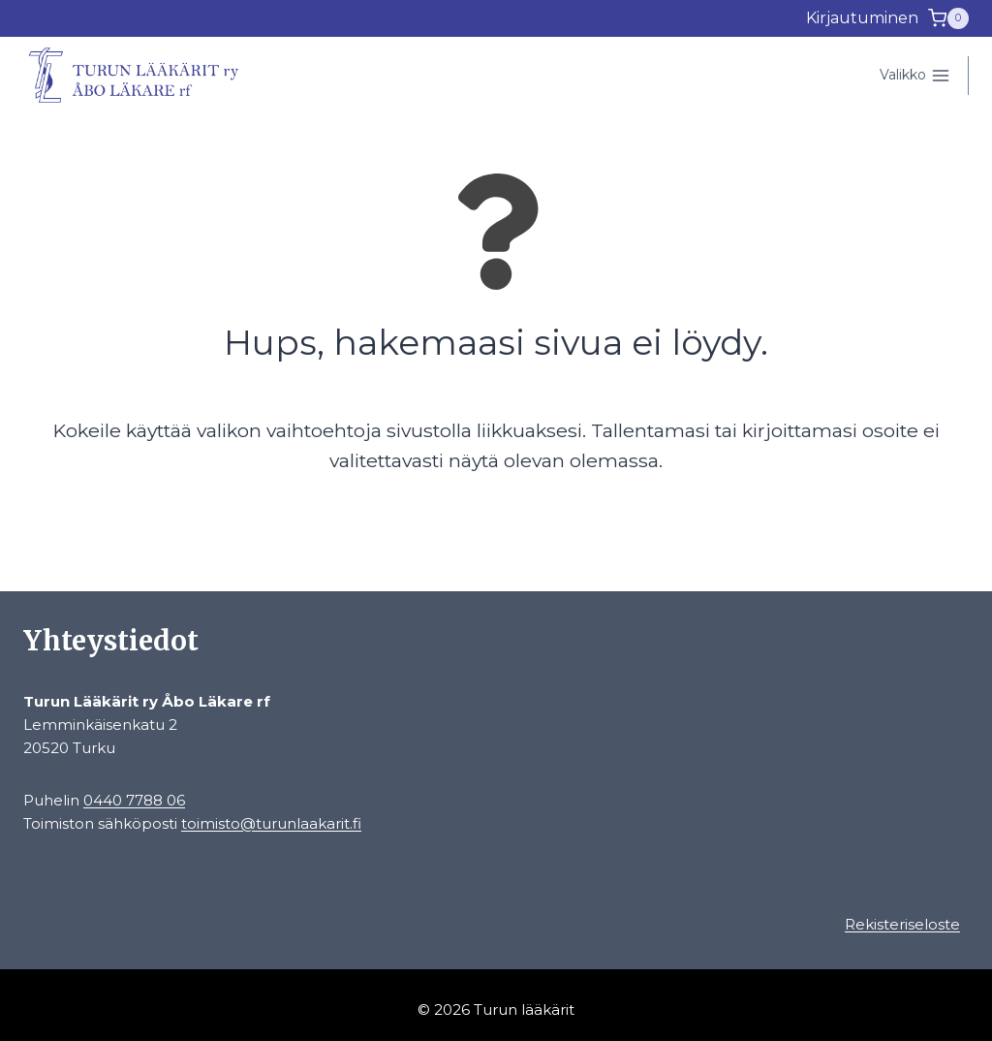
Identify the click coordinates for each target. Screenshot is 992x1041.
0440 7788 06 (134, 800)
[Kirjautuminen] (862, 18)
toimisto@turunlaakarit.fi (271, 823)
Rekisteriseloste (902, 924)
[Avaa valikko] (914, 75)
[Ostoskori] (948, 18)
